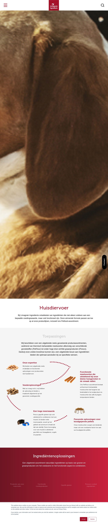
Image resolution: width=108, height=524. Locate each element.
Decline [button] (92, 519)
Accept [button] (84, 519)
